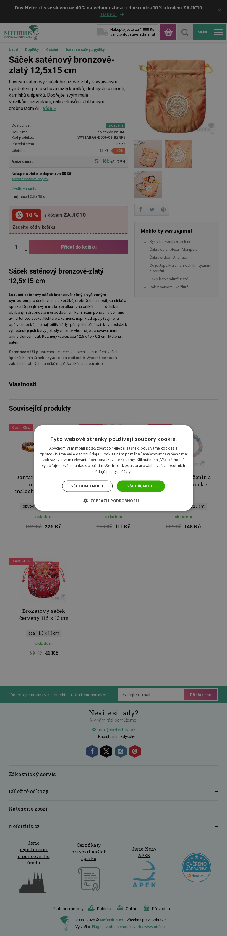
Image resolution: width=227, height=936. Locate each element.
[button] (113, 501)
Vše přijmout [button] (141, 485)
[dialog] (113, 468)
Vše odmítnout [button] (87, 485)
